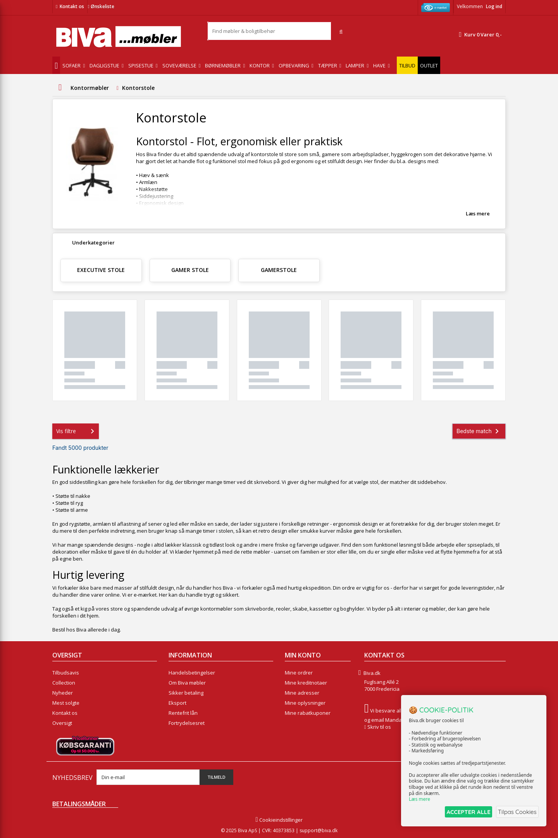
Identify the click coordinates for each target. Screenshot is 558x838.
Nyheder (62, 692)
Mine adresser (302, 692)
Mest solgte (65, 702)
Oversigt (62, 722)
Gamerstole (279, 270)
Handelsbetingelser (192, 672)
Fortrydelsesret (187, 722)
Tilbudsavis (65, 672)
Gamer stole (190, 270)
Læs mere (478, 213)
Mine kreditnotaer (306, 682)
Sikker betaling (186, 692)
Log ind (494, 6)
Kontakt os (72, 6)
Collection (63, 682)
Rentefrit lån (183, 712)
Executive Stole (101, 270)
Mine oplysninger (305, 702)
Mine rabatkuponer (308, 712)
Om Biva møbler (187, 682)
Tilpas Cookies (516, 812)
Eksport (177, 702)
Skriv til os (379, 726)
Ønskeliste (101, 6)
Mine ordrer (299, 672)
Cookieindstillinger (278, 819)
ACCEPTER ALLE (463, 812)
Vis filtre (76, 431)
